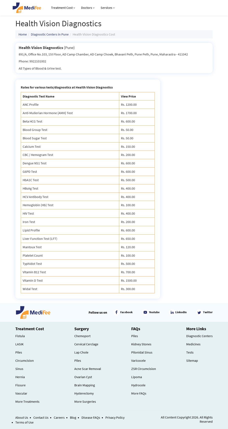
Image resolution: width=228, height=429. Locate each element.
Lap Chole (81, 352)
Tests (190, 352)
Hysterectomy (84, 393)
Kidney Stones (141, 344)
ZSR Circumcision (143, 369)
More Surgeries (85, 401)
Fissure (20, 385)
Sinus (19, 369)
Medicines (193, 344)
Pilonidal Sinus (141, 352)
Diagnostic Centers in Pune (50, 34)
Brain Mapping (84, 385)
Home (22, 34)
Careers (59, 417)
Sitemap (192, 360)
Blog (73, 417)
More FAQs (138, 393)
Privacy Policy (114, 417)
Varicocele (138, 360)
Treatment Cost (63, 7)
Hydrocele (138, 385)
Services (108, 7)
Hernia (20, 377)
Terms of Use (24, 422)
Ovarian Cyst (83, 377)
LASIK (19, 344)
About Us (21, 417)
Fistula (20, 336)
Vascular (21, 393)
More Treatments (27, 401)
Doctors (87, 7)
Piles (18, 352)
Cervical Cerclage (86, 344)
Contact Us (40, 417)
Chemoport (82, 336)
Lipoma (136, 377)
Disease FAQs (90, 417)
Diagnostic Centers (199, 336)
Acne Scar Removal (87, 369)
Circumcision (24, 360)
